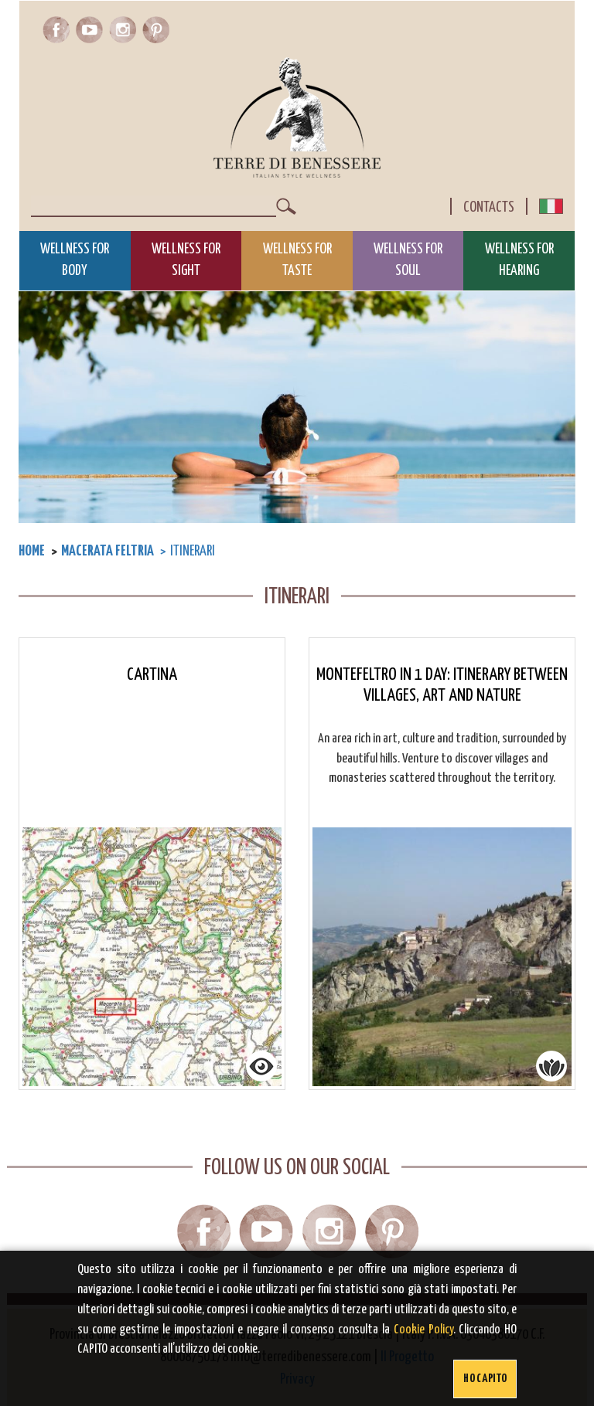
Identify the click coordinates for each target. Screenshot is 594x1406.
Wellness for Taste (297, 260)
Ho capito (485, 1378)
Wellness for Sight (186, 260)
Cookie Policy (423, 1329)
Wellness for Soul (408, 260)
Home (32, 551)
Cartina (152, 675)
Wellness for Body (74, 260)
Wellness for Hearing (519, 260)
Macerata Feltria (107, 551)
